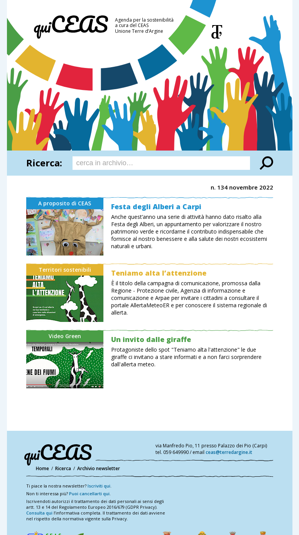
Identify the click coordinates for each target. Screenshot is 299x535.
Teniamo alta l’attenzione (158, 273)
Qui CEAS (71, 27)
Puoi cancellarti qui (89, 493)
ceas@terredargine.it (229, 452)
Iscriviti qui (99, 486)
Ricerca (63, 468)
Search (266, 163)
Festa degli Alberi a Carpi (156, 206)
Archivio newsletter (98, 468)
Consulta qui (39, 513)
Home (42, 468)
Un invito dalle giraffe (151, 339)
